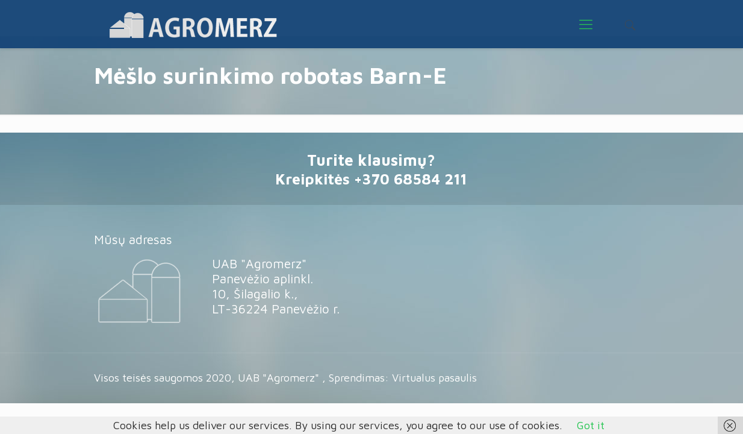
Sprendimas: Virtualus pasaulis (403, 377)
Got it (591, 425)
